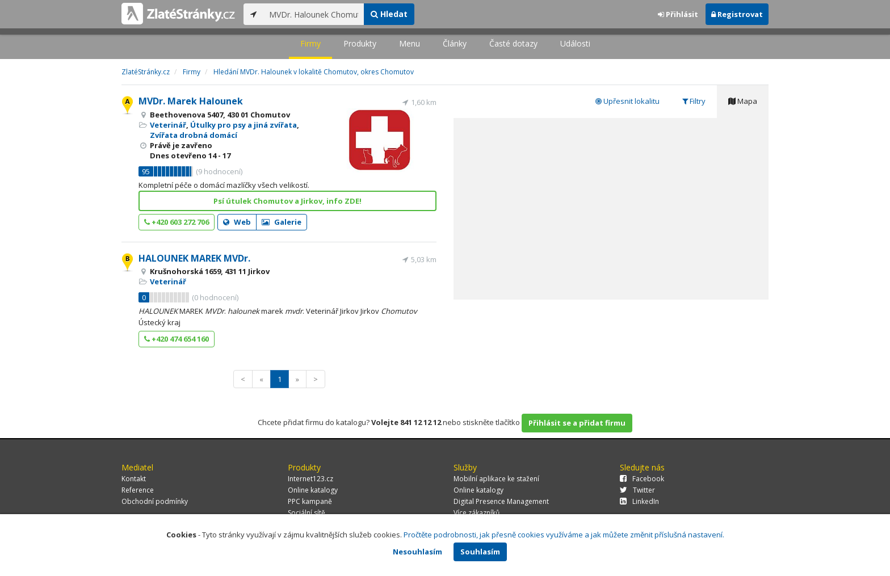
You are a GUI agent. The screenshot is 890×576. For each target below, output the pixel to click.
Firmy (310, 43)
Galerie (281, 222)
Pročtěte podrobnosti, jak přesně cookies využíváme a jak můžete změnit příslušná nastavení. (564, 534)
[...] (313, 14)
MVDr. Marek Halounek (190, 101)
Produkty (359, 43)
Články (455, 43)
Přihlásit (678, 14)
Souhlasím (480, 551)
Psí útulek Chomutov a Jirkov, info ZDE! (287, 201)
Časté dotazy (513, 43)
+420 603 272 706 (176, 222)
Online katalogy (313, 490)
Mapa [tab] (742, 101)
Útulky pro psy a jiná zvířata (243, 125)
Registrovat (737, 14)
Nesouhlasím (417, 551)
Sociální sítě (306, 513)
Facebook (642, 478)
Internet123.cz (310, 478)
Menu (409, 43)
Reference (137, 490)
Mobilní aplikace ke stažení (496, 478)
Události (575, 43)
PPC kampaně (310, 501)
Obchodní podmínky (154, 501)
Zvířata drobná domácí (193, 135)
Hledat (389, 14)
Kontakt (133, 478)
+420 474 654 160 (176, 339)
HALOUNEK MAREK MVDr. (194, 258)
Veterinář (168, 125)
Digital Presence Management (501, 501)
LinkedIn (639, 501)
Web (237, 222)
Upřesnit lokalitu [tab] (627, 101)
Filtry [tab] (694, 101)
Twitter (637, 490)
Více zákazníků (476, 513)
